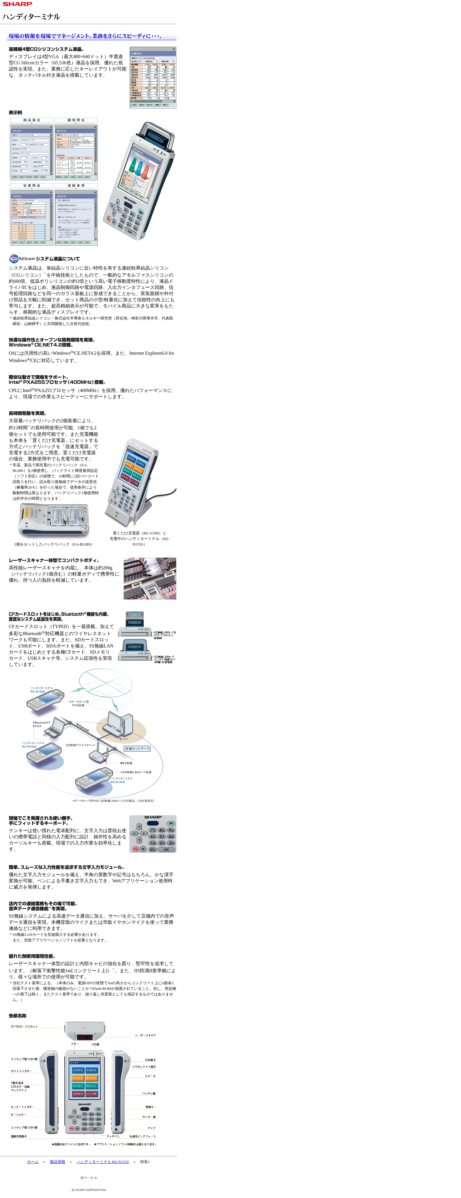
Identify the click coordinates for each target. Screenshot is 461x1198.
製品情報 (57, 1162)
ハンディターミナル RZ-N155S (103, 1162)
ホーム (33, 1162)
